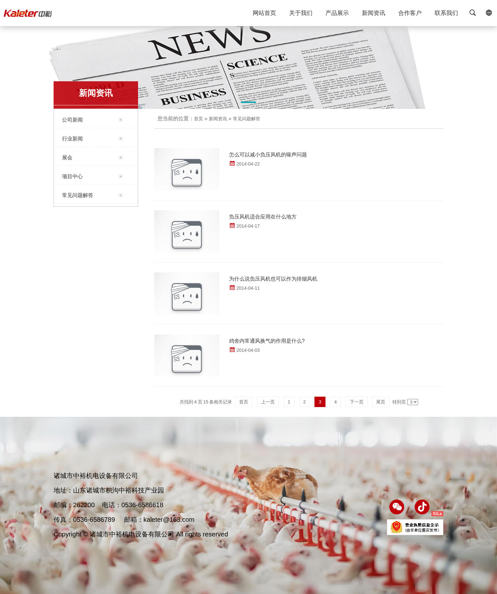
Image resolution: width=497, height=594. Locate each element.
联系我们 (446, 17)
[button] (248, 103)
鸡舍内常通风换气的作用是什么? (267, 341)
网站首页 (264, 17)
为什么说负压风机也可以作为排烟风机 (273, 279)
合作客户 (410, 17)
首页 (198, 118)
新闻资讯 (373, 17)
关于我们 (300, 17)
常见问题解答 (246, 118)
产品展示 (337, 17)
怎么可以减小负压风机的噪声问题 (268, 154)
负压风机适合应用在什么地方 (263, 216)
